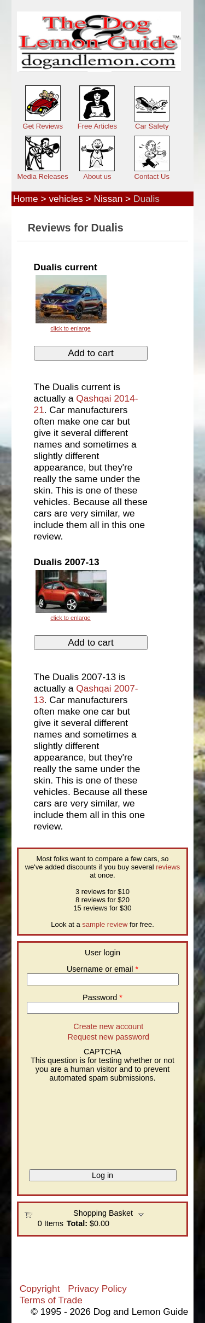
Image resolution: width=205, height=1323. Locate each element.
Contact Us (151, 176)
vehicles (66, 198)
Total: (77, 1223)
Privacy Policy (97, 1288)
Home (25, 198)
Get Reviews (42, 126)
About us (97, 176)
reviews (168, 867)
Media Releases (42, 176)
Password (102, 997)
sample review (104, 924)
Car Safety (151, 126)
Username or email (102, 969)
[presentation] (69, 1121)
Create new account (108, 1026)
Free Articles (97, 126)
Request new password (109, 1036)
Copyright (40, 1288)
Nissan (107, 198)
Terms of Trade (51, 1300)
